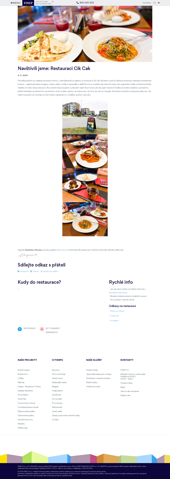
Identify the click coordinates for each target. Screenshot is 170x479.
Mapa (122, 387)
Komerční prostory (25, 420)
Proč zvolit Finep (58, 374)
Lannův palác (57, 411)
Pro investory (57, 403)
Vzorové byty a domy (26, 403)
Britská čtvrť (23, 374)
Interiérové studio (93, 387)
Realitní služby (91, 382)
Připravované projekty (26, 411)
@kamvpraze (62, 250)
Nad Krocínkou (24, 370)
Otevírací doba (126, 383)
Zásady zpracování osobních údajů (66, 415)
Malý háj (21, 382)
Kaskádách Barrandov (118, 293)
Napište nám (125, 395)
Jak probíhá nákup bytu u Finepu (99, 374)
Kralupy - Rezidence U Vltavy (29, 387)
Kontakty (147, 3)
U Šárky (21, 378)
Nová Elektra (23, 395)
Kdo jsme (55, 370)
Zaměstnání (56, 395)
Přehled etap (23, 428)
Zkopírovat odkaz (49, 271)
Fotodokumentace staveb (28, 407)
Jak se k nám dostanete (129, 391)
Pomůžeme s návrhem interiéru (98, 378)
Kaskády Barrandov (25, 391)
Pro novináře (57, 399)
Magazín (55, 387)
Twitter (34, 271)
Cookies (55, 420)
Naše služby (94, 360)
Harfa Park (22, 399)
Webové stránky (117, 311)
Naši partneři (57, 407)
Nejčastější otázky (59, 382)
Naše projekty (27, 360)
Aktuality (21, 424)
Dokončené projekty (26, 415)
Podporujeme (57, 391)
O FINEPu (57, 360)
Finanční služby (92, 370)
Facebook (23, 271)
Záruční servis (57, 378)
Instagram (114, 320)
